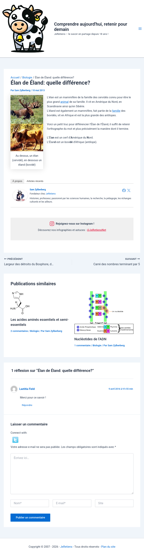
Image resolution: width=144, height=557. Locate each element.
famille (116, 110)
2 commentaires (19, 331)
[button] (15, 439)
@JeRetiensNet (96, 230)
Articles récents (35, 181)
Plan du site (108, 546)
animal (64, 102)
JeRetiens (51, 193)
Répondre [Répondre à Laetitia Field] (27, 405)
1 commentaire (82, 345)
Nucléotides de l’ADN (90, 339)
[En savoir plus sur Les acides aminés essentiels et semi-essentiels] (19, 302)
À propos (17, 181)
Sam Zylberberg (38, 189)
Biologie (34, 331)
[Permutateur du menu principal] (140, 29)
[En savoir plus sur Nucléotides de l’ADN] (104, 312)
